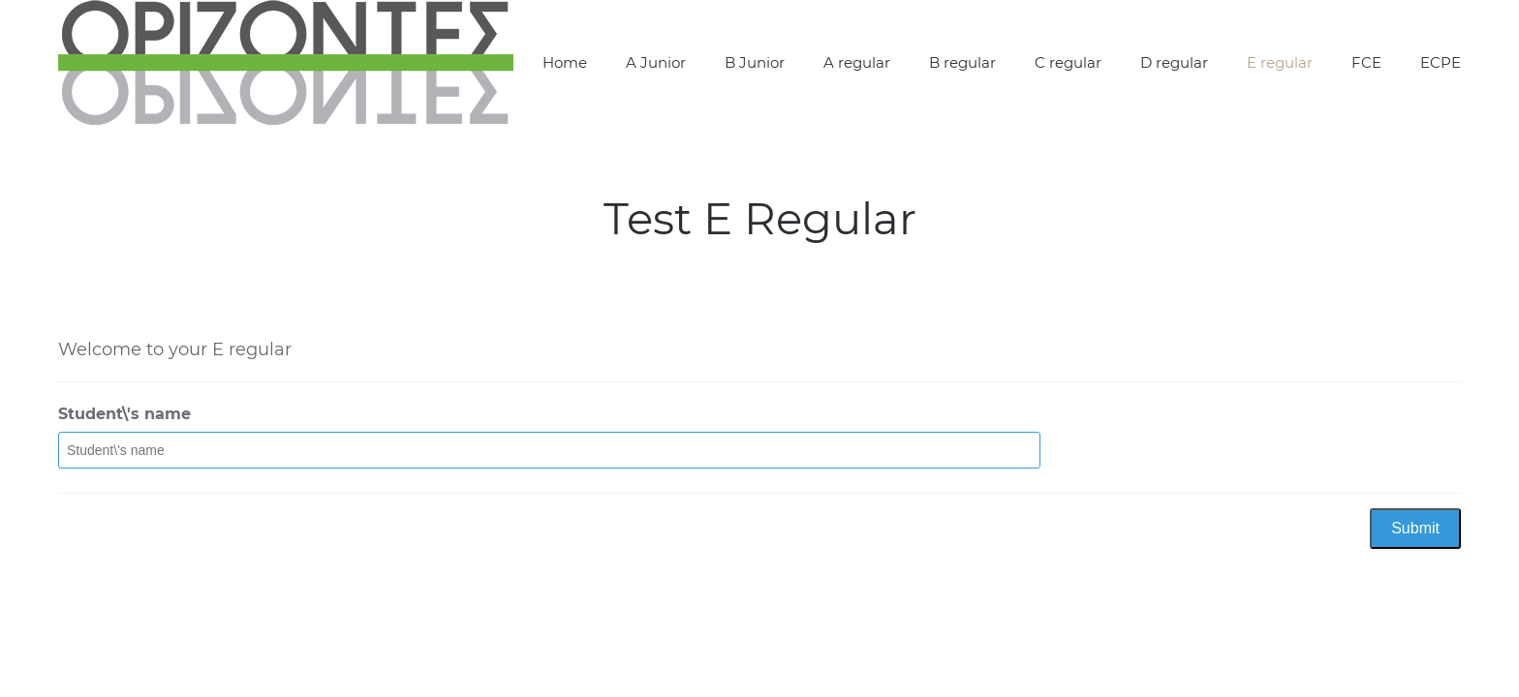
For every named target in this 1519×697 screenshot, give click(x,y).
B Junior (755, 62)
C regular (1068, 62)
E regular (1280, 62)
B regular (962, 62)
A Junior (656, 62)
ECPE (1440, 62)
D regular (1174, 62)
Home (564, 62)
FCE (1366, 62)
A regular (856, 62)
